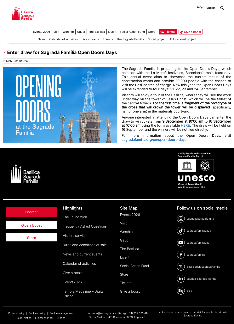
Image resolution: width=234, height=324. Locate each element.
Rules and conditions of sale (85, 245)
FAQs (200, 7)
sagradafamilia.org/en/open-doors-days (154, 140)
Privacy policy (16, 313)
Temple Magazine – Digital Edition (83, 293)
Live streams (90, 39)
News (41, 39)
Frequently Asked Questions (85, 226)
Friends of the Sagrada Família (123, 39)
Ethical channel (44, 317)
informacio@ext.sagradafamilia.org (105, 313)
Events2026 (72, 282)
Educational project (183, 39)
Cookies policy (37, 313)
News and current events (82, 254)
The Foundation (75, 217)
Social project (157, 39)
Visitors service (75, 236)
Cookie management (61, 313)
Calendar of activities (63, 39)
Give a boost (31, 225)
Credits (61, 317)
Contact (31, 212)
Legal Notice (24, 317)
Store (31, 238)
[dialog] (227, 316)
